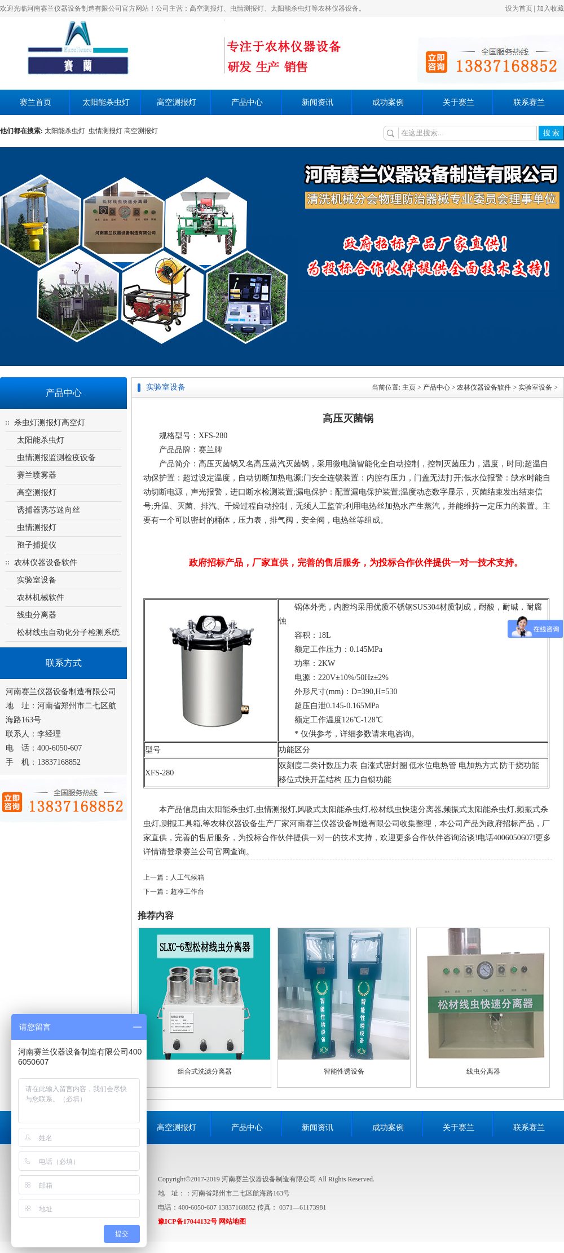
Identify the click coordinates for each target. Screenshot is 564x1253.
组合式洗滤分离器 (205, 1071)
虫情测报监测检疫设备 (56, 457)
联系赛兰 (529, 102)
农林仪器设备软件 (45, 562)
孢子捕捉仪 (36, 545)
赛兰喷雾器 (36, 475)
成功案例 (388, 102)
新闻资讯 (317, 102)
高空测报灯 (176, 102)
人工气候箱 (187, 877)
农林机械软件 (40, 597)
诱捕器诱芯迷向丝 (48, 510)
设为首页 (518, 8)
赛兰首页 (35, 102)
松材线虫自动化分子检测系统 (68, 632)
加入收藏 (550, 8)
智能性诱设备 (344, 1071)
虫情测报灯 (105, 131)
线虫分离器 (36, 615)
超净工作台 (187, 891)
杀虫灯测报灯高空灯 (49, 422)
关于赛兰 (458, 102)
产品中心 (247, 102)
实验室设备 (36, 580)
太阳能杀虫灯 (106, 102)
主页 (409, 387)
